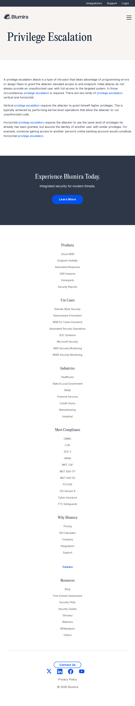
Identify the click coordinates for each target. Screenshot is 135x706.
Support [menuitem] (112, 3)
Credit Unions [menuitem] (67, 403)
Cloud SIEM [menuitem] (67, 254)
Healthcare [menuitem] (67, 377)
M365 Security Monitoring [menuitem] (67, 354)
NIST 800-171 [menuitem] (67, 471)
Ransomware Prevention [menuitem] (67, 315)
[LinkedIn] (59, 672)
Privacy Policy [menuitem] (67, 679)
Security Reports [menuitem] (67, 286)
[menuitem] (67, 567)
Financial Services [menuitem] (67, 396)
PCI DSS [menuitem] (67, 484)
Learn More (67, 199)
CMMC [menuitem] (67, 438)
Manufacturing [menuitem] (67, 409)
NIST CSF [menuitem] (67, 464)
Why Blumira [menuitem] (67, 518)
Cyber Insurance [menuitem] (67, 497)
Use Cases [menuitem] (68, 300)
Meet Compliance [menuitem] (67, 430)
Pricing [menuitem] (68, 526)
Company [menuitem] (67, 539)
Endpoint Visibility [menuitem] (67, 260)
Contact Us (67, 665)
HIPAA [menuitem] (67, 458)
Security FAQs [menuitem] (67, 602)
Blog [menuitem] (67, 589)
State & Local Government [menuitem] (68, 383)
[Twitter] (49, 672)
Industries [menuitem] (67, 368)
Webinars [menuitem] (67, 621)
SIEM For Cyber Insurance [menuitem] (67, 322)
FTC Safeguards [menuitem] (67, 503)
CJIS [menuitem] (67, 445)
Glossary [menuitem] (68, 615)
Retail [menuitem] (67, 390)
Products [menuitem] (67, 245)
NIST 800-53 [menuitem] (67, 477)
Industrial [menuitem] (67, 416)
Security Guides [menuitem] (67, 608)
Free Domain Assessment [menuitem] (67, 595)
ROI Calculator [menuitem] (67, 532)
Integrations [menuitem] (94, 3)
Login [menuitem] (125, 3)
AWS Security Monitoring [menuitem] (67, 348)
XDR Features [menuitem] (67, 273)
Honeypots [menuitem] (67, 280)
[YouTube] (82, 672)
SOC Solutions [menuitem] (67, 335)
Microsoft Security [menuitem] (67, 341)
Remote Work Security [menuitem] (67, 309)
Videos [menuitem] (67, 634)
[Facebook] (70, 672)
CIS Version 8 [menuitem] (67, 491)
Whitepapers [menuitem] (67, 628)
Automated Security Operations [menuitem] (67, 328)
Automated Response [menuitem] (67, 267)
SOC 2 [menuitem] (67, 451)
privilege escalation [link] (36, 93)
